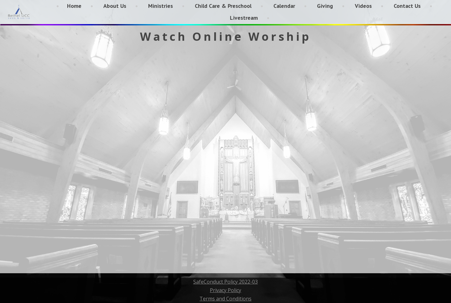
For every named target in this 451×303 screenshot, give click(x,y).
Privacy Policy (225, 290)
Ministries (160, 5)
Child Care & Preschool (223, 5)
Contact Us (407, 5)
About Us (114, 5)
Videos (363, 5)
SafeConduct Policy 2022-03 (225, 281)
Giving (325, 5)
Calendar (284, 5)
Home (74, 5)
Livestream (244, 17)
